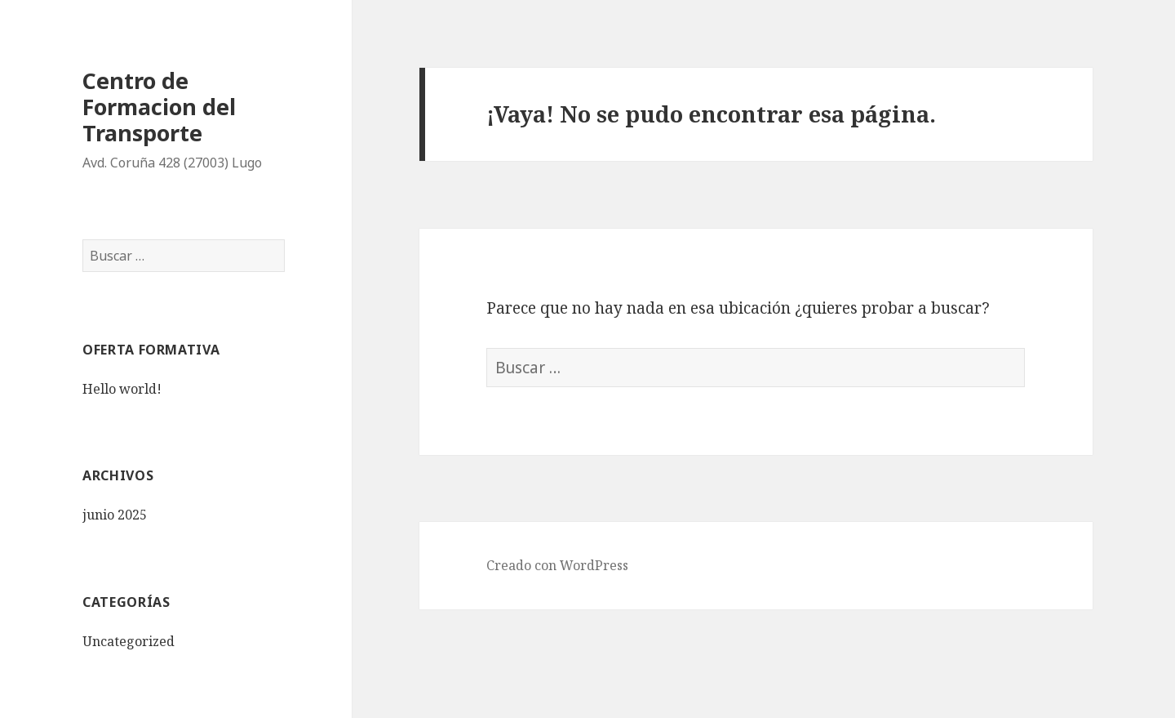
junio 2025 (114, 515)
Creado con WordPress (557, 565)
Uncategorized (128, 641)
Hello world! (122, 389)
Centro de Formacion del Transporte (159, 106)
